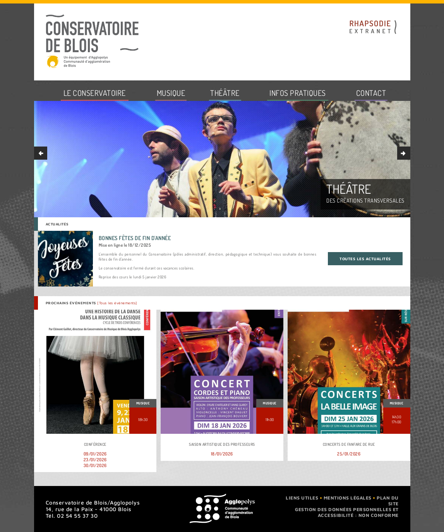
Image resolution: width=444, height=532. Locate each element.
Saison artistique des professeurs (222, 444)
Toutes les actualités (365, 258)
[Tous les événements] (117, 303)
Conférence (95, 444)
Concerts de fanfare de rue (349, 444)
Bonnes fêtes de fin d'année (135, 237)
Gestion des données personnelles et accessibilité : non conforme (347, 512)
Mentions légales (348, 498)
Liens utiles (302, 498)
